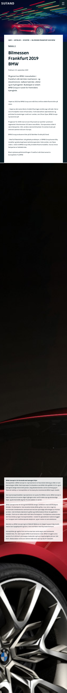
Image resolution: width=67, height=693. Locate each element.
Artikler (17, 40)
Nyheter (26, 40)
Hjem (10, 40)
